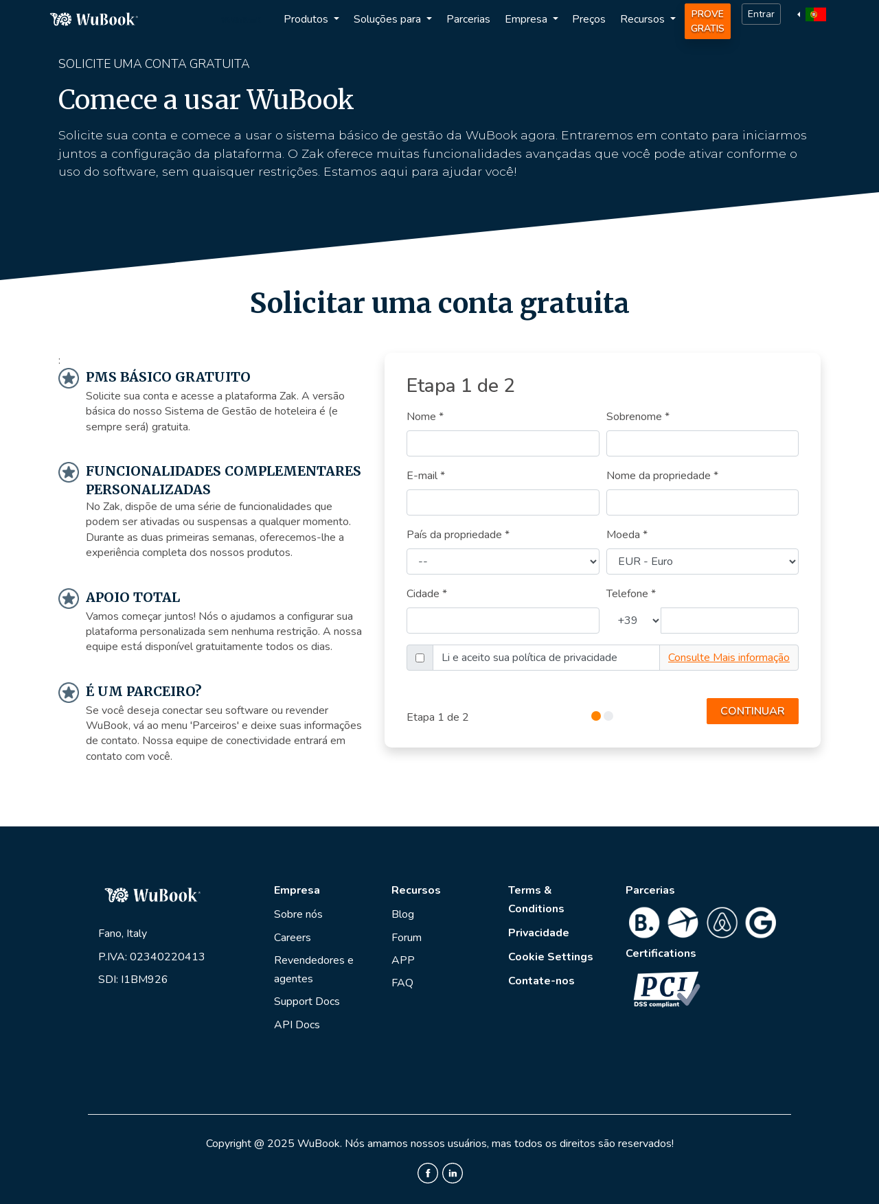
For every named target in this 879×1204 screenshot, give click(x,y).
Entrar (761, 14)
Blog (402, 914)
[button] (813, 13)
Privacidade (538, 932)
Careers (292, 937)
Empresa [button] (527, 19)
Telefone (631, 593)
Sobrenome (638, 416)
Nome (425, 416)
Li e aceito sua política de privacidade (529, 657)
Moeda (627, 534)
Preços (589, 19)
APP (403, 960)
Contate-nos (541, 980)
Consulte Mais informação (729, 657)
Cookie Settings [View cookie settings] (550, 956)
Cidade (427, 593)
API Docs (297, 1024)
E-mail (426, 475)
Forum (406, 937)
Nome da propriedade (662, 475)
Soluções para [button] (389, 19)
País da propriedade (458, 534)
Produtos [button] (307, 19)
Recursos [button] (643, 19)
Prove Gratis (707, 21)
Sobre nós (298, 914)
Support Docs (307, 1001)
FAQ (402, 983)
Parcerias (468, 19)
